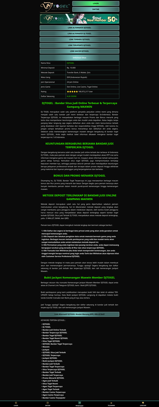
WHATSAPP (79, 404)
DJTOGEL (70, 63)
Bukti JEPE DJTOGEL (88, 285)
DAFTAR (47, 404)
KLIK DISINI (72, 96)
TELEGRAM (111, 404)
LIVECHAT (143, 404)
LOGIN (16, 404)
